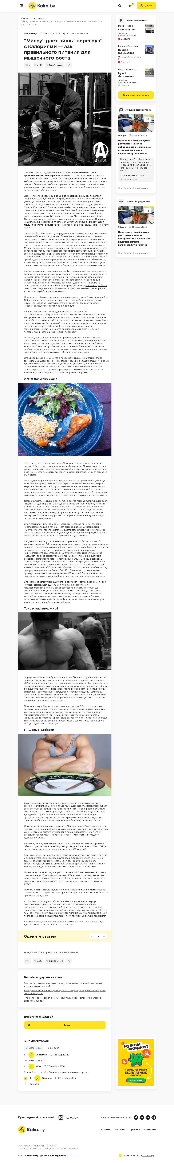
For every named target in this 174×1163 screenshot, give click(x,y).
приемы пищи (78, 297)
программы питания (66, 184)
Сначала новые (34, 1048)
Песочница (30, 33)
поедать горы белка (96, 285)
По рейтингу (53, 1048)
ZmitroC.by (148, 1155)
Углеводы (29, 463)
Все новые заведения (136, 95)
